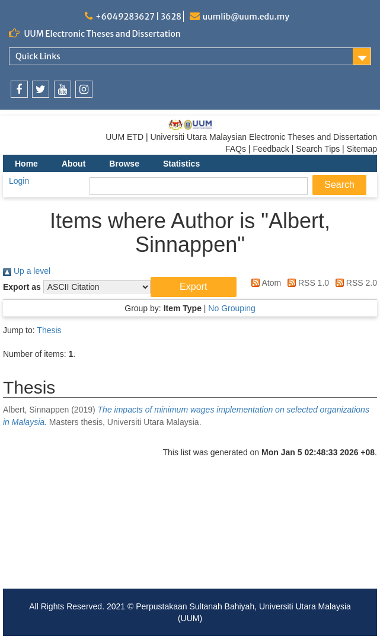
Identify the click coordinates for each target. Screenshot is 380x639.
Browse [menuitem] (124, 163)
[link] (19, 89)
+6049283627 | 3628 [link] (138, 16)
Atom (264, 282)
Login (19, 181)
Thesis (49, 330)
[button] (194, 287)
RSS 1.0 (306, 282)
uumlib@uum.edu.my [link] (246, 16)
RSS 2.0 (354, 282)
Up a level (26, 271)
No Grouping (231, 308)
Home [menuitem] (26, 163)
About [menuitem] (73, 163)
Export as (22, 287)
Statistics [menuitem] (181, 163)
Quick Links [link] (37, 56)
